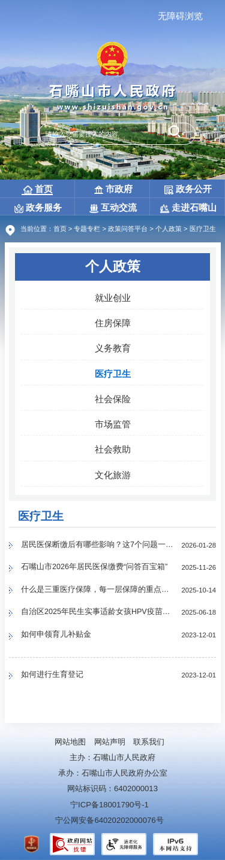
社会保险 (113, 399)
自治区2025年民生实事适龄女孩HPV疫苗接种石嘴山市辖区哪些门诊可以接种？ (98, 612)
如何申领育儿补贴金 (56, 635)
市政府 (113, 189)
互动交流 (113, 207)
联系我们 (148, 741)
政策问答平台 (128, 228)
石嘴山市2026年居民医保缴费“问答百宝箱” (95, 567)
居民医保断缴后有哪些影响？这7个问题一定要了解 (98, 545)
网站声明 (109, 741)
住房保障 (113, 323)
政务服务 (38, 207)
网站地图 (70, 741)
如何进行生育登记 (52, 675)
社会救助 (113, 449)
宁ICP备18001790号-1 (109, 804)
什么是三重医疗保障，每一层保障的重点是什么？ (98, 590)
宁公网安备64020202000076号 (109, 820)
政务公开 (188, 189)
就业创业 (113, 298)
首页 (38, 189)
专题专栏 (87, 228)
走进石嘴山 (188, 207)
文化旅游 (113, 475)
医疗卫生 (113, 374)
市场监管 (113, 424)
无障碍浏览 (180, 16)
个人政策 (168, 228)
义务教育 (113, 348)
